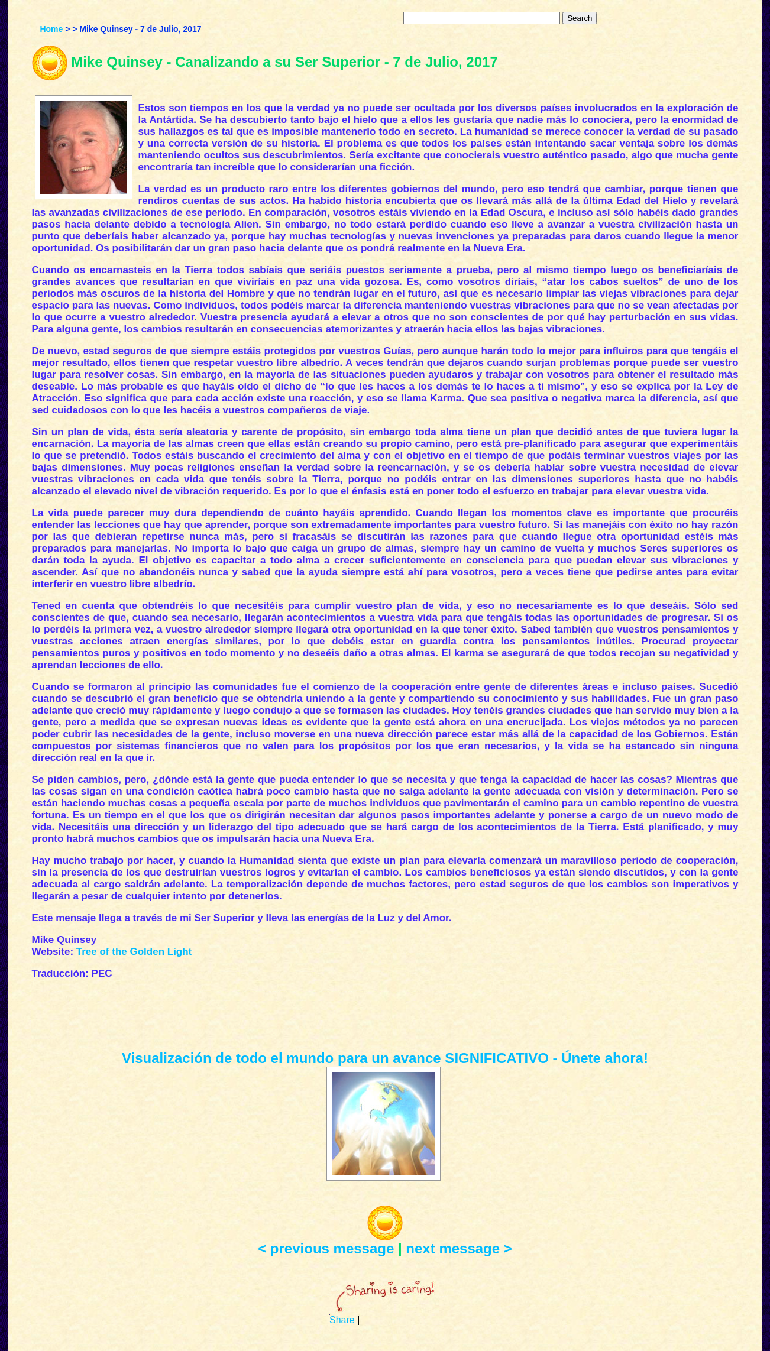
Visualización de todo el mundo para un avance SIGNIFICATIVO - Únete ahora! (385, 1058)
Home (51, 29)
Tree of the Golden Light (134, 951)
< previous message (326, 1248)
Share (342, 1320)
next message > (459, 1248)
